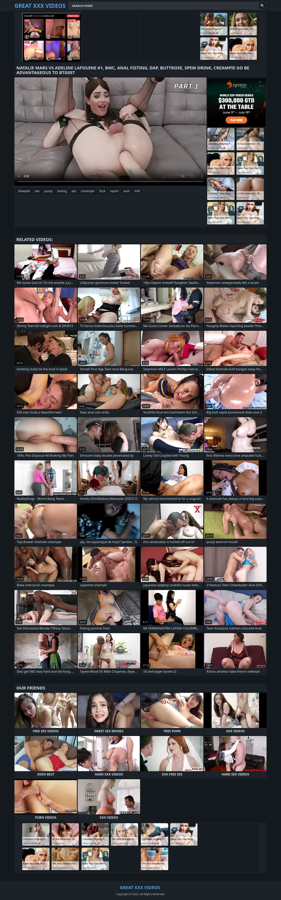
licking (62, 191)
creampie (87, 191)
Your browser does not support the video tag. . (110, 131)
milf (137, 191)
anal (126, 191)
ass (73, 191)
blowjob (24, 191)
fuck (102, 191)
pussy (48, 191)
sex (37, 191)
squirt (114, 191)
